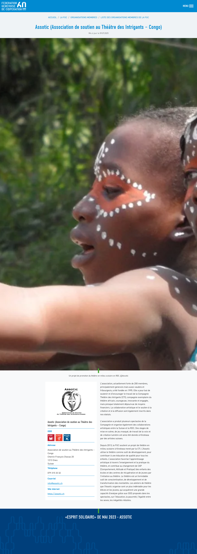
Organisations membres (83, 17)
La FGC (63, 17)
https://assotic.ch (56, 493)
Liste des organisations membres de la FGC (125, 17)
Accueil (52, 17)
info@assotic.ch (55, 483)
